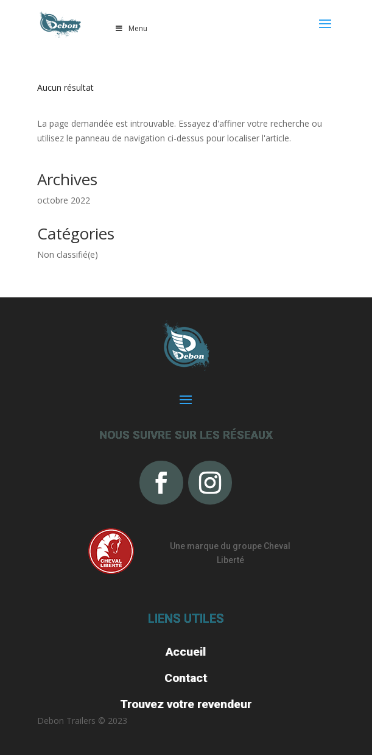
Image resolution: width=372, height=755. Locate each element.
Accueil (186, 652)
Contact (185, 678)
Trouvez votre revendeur (185, 704)
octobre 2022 (63, 200)
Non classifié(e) (67, 254)
